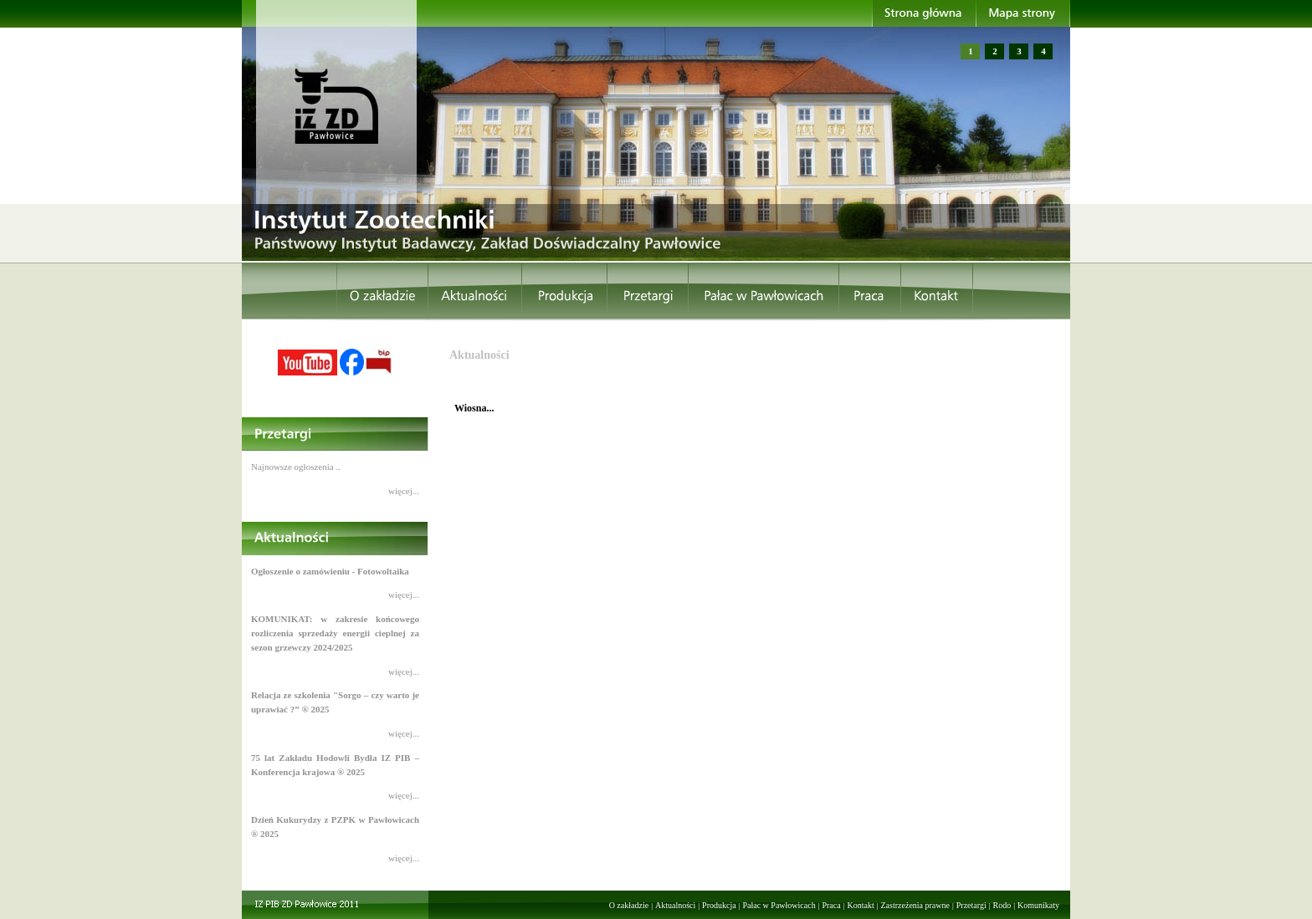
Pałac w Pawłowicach (778, 905)
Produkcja (719, 905)
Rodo (1002, 905)
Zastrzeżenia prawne (915, 905)
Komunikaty (1038, 905)
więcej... (403, 491)
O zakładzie (628, 905)
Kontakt (860, 905)
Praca (831, 905)
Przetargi (971, 905)
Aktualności (675, 905)
